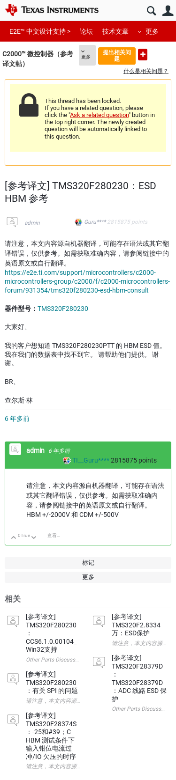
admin (32, 223)
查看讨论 (56, 535)
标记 (88, 562)
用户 (168, 11)
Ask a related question (99, 114)
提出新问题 (142, 54)
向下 (34, 538)
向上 (14, 538)
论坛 (86, 31)
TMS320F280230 (63, 308)
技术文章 (115, 31)
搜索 (151, 11)
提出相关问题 (117, 55)
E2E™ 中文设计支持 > (39, 31)
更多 (152, 31)
